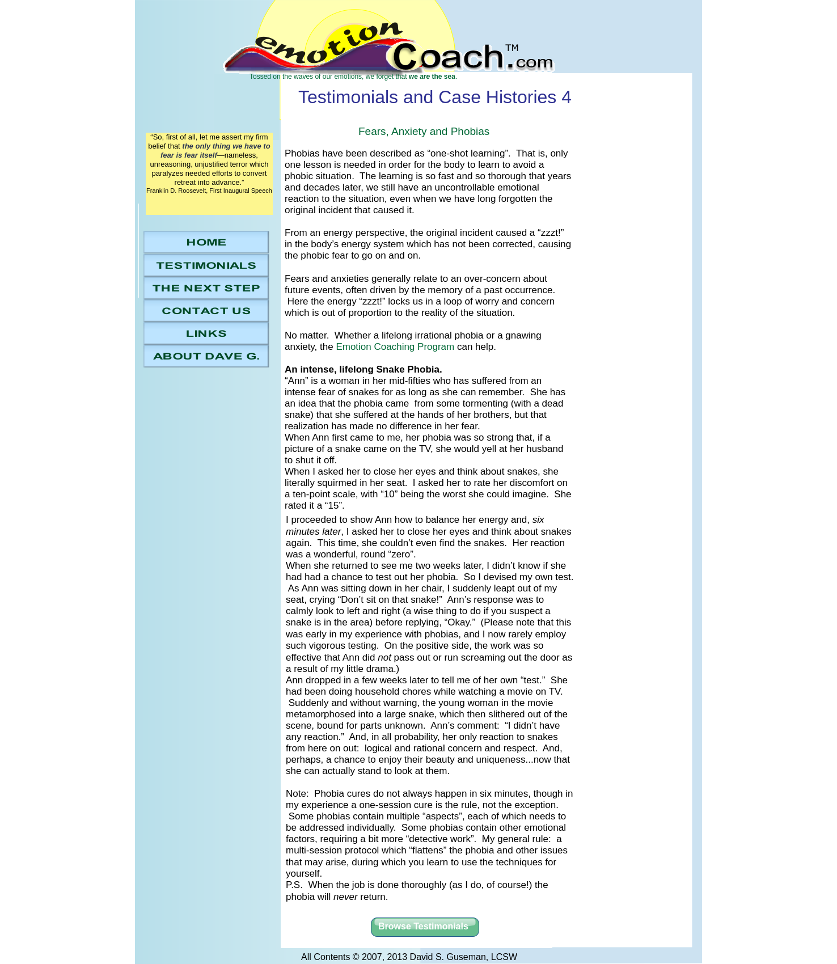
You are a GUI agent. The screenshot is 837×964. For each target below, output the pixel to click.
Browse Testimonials (423, 926)
